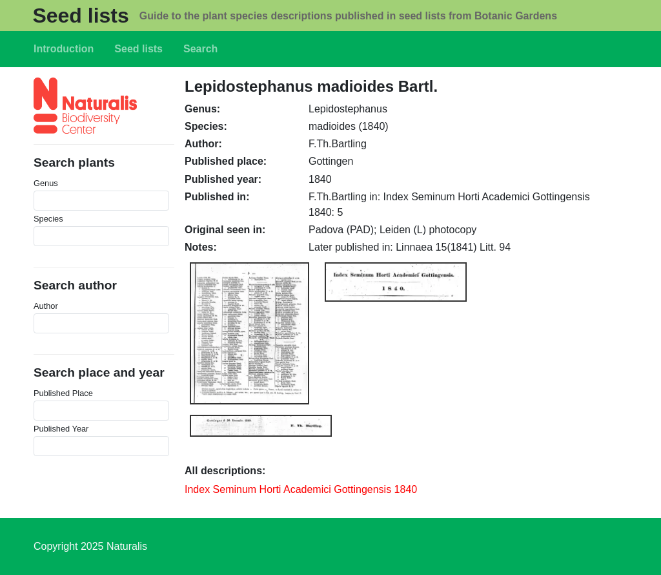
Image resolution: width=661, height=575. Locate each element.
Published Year (61, 429)
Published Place (63, 393)
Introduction (64, 48)
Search (200, 48)
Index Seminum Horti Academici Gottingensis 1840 (301, 489)
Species (48, 219)
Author (46, 306)
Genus (46, 183)
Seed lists (80, 15)
